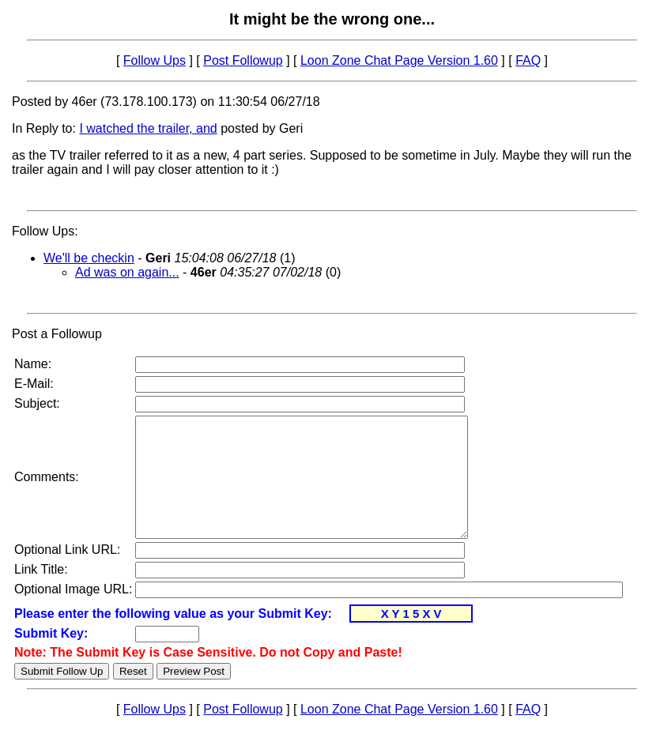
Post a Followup (57, 334)
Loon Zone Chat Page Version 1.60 (399, 60)
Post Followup (243, 60)
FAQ (528, 60)
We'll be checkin (88, 258)
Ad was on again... (127, 272)
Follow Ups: (45, 231)
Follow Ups (154, 60)
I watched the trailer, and (148, 128)
